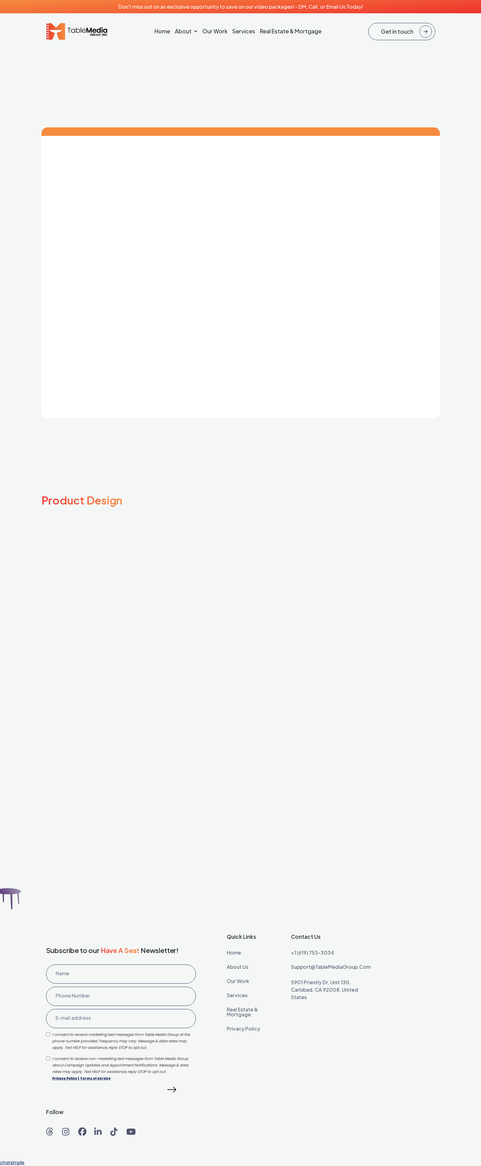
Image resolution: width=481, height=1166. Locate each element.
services (237, 995)
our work (238, 981)
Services (243, 31)
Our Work (215, 31)
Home (162, 31)
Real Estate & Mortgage (291, 31)
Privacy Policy (64, 1078)
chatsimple (12, 1163)
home (234, 953)
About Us (237, 967)
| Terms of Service (94, 1078)
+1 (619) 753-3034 (312, 953)
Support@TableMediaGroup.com (331, 967)
